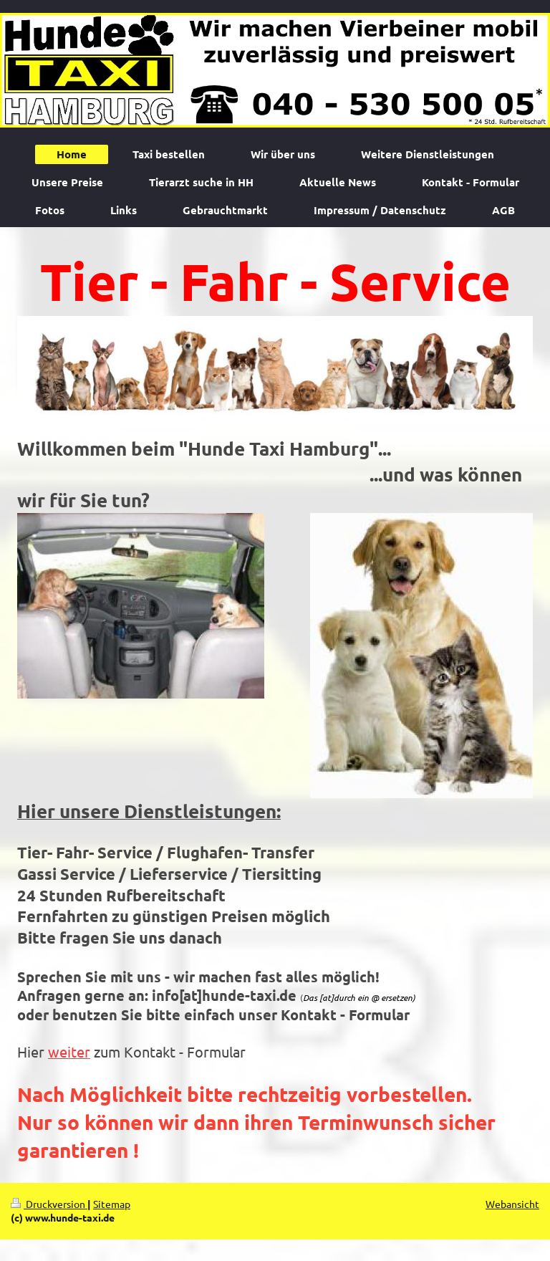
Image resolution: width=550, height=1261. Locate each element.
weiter (69, 1051)
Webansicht (512, 1203)
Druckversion (49, 1203)
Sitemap (111, 1203)
